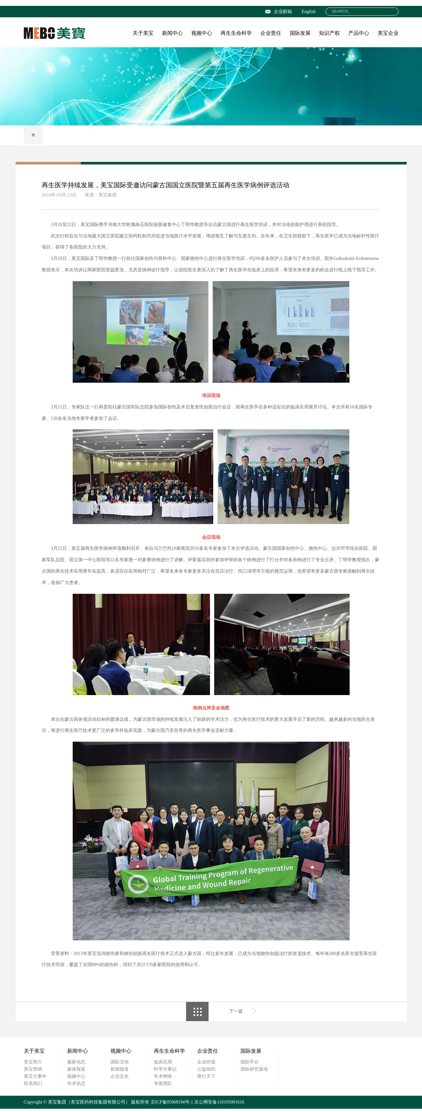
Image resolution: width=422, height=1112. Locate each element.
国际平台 (249, 1065)
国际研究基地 (254, 1072)
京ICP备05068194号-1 (172, 1105)
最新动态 (76, 1065)
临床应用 (163, 1065)
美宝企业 (388, 33)
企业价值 (206, 1065)
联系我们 (33, 1086)
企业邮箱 (278, 11)
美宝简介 (33, 1065)
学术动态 (76, 1086)
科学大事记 (165, 1072)
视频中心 (201, 33)
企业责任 (270, 33)
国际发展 (300, 33)
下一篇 (236, 1014)
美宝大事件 (35, 1079)
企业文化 (119, 1079)
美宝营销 (33, 1072)
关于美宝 (143, 33)
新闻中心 (172, 33)
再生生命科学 (236, 33)
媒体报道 (76, 1072)
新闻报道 (119, 1072)
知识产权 (329, 33)
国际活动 (119, 1065)
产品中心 (358, 33)
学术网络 (163, 1079)
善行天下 (206, 1079)
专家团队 (163, 1086)
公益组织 (206, 1072)
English (309, 11)
